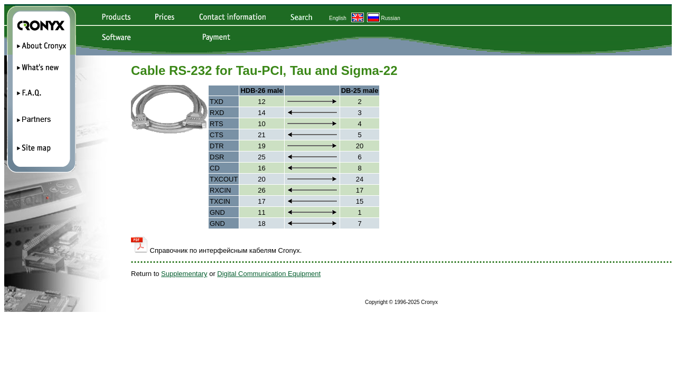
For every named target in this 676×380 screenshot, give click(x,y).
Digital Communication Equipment (269, 274)
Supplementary (184, 274)
